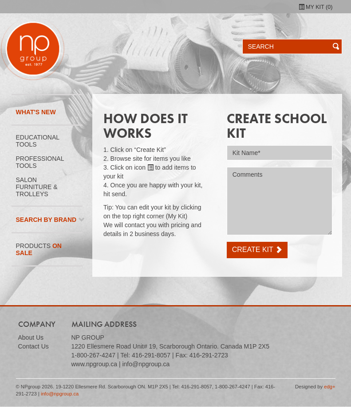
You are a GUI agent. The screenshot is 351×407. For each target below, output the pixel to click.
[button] (332, 46)
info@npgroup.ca (60, 393)
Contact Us (33, 346)
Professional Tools (40, 162)
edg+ (329, 386)
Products (39, 249)
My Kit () (316, 7)
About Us (31, 337)
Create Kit (257, 249)
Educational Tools (38, 141)
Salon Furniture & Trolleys (37, 187)
